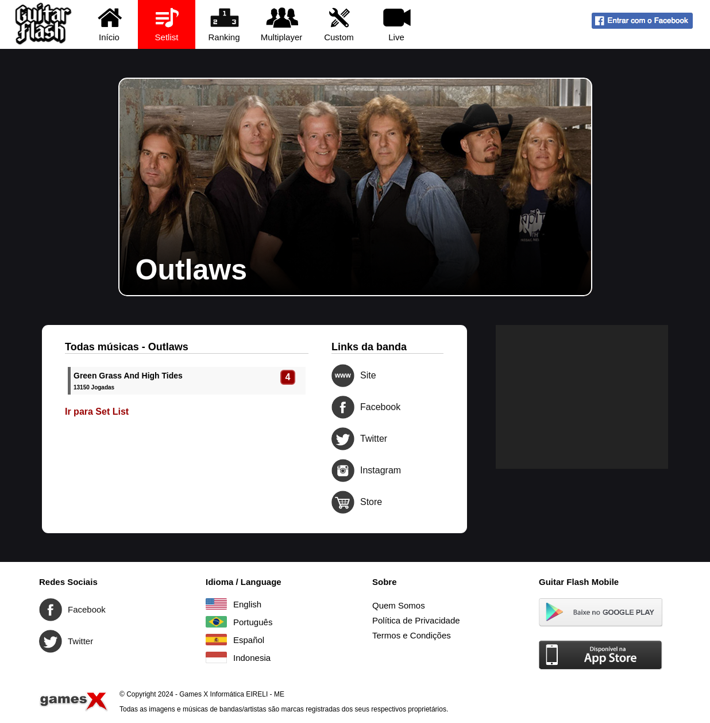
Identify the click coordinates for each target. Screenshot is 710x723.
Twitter (342, 438)
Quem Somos (398, 605)
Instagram (342, 470)
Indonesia (216, 657)
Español (216, 639)
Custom (339, 24)
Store (342, 502)
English (216, 604)
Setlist (167, 24)
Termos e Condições (411, 635)
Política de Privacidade (416, 620)
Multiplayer (282, 24)
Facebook (342, 407)
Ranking (224, 24)
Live (397, 24)
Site (342, 375)
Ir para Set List (97, 411)
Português (216, 622)
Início (109, 24)
